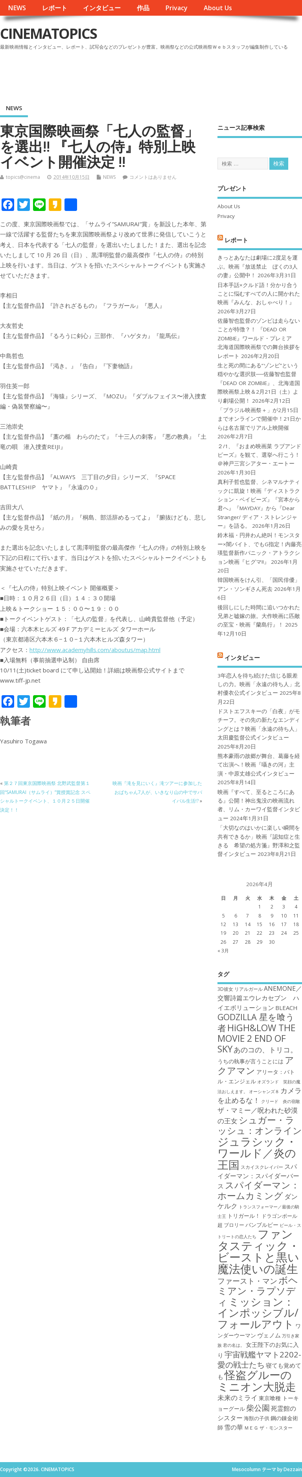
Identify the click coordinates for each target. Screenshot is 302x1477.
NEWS (17, 8)
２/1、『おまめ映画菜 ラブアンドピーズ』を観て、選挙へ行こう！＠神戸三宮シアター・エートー (259, 455)
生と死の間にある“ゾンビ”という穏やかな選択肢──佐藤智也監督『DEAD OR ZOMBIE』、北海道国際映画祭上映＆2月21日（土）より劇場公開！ (258, 383)
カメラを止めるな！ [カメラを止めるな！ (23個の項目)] (259, 1095)
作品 (143, 8)
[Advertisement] (152, 74)
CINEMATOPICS (48, 33)
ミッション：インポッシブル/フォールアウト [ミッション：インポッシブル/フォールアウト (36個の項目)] (257, 1312)
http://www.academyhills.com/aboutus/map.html (94, 650)
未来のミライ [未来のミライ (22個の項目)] (237, 1397)
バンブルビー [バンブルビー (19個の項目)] (261, 1224)
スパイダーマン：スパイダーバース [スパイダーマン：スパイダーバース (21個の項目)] (258, 1176)
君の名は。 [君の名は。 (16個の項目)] (234, 1345)
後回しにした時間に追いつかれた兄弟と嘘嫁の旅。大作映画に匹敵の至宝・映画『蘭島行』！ (258, 616)
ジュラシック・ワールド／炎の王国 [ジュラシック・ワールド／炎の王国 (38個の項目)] (257, 1153)
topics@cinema (23, 177)
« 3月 (223, 950)
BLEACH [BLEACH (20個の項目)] (286, 1008)
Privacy (176, 8)
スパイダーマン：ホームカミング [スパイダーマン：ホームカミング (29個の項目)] (258, 1190)
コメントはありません (153, 177)
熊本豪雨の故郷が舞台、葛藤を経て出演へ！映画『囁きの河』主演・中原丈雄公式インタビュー (258, 764)
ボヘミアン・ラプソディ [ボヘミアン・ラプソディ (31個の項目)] (257, 1291)
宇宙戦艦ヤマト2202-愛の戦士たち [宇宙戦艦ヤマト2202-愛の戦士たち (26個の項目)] (259, 1359)
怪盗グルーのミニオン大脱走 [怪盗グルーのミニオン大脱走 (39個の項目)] (256, 1380)
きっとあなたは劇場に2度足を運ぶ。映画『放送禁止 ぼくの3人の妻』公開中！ (257, 266)
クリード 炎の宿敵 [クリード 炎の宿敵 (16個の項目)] (280, 1101)
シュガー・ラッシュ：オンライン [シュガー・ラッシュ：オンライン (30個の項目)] (259, 1125)
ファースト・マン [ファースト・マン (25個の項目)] (247, 1280)
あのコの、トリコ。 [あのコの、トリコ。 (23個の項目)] (265, 1049)
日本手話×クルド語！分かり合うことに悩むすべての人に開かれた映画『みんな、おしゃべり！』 (258, 294)
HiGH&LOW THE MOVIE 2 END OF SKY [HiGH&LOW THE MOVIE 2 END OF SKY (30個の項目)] (256, 1038)
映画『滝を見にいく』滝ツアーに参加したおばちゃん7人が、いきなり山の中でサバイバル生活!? (157, 792)
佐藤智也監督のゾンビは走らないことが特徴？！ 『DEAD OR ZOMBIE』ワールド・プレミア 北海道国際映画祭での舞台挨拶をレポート (258, 338)
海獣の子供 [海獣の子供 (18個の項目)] (256, 1418)
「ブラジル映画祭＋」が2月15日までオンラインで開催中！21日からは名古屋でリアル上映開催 (259, 419)
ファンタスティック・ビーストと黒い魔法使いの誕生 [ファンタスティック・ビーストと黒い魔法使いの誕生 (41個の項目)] (258, 1251)
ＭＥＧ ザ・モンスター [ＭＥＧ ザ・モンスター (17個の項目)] (268, 1427)
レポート (54, 8)
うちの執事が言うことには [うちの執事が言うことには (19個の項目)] (250, 1061)
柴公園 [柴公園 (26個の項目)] (258, 1407)
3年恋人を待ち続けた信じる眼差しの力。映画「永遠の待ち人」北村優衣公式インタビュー (258, 684)
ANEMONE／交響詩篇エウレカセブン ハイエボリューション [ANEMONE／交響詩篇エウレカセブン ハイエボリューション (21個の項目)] (259, 998)
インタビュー (102, 8)
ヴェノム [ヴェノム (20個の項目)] (269, 1335)
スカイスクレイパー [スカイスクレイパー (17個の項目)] (262, 1167)
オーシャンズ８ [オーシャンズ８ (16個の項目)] (264, 1091)
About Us (218, 8)
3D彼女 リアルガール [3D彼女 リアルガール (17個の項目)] (240, 989)
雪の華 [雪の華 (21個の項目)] (233, 1427)
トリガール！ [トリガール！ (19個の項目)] (243, 1215)
